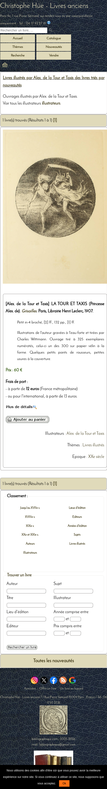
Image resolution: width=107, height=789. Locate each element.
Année (59, 612)
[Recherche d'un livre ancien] (23, 30)
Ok (64, 783)
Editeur (12, 626)
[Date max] (75, 619)
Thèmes (73, 445)
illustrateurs (51, 104)
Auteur (12, 584)
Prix (56, 626)
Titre (9, 598)
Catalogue (54, 38)
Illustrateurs (54, 434)
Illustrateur (62, 598)
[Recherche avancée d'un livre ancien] (22, 647)
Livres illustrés (93, 445)
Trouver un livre (19, 575)
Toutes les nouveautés (53, 661)
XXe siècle (96, 457)
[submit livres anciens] (51, 30)
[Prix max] (75, 633)
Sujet (58, 584)
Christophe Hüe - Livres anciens (44, 6)
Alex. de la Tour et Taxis (85, 434)
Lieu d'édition (17, 612)
